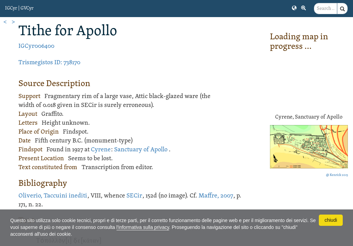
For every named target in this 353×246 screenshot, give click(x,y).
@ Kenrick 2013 (337, 175)
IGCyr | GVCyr (19, 8)
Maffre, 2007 (216, 196)
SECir (134, 196)
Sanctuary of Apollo (140, 150)
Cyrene (101, 150)
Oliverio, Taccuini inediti (52, 196)
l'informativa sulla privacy (143, 227)
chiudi (331, 220)
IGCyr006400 (36, 46)
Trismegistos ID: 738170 (49, 63)
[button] (294, 7)
